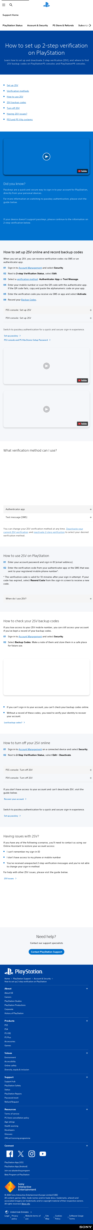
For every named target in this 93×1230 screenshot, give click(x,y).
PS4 (6, 1029)
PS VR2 (8, 1033)
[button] (46, 156)
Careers (8, 997)
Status (7, 1089)
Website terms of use (33, 1217)
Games (8, 1045)
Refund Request (12, 1101)
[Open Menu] (3, 5)
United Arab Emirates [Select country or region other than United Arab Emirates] (19, 1212)
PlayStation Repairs (13, 1093)
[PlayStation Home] (46, 4)
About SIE (9, 993)
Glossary (8, 1134)
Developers (10, 1130)
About (46, 988)
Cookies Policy (58, 1217)
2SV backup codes (16, 102)
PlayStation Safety (13, 1085)
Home (7, 978)
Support (46, 1077)
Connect (46, 1145)
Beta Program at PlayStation (17, 1174)
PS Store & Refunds (63, 25)
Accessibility (10, 1061)
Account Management (30, 267)
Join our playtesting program (17, 1170)
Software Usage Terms (76, 1217)
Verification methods (18, 91)
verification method (27, 279)
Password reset (11, 1097)
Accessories (10, 1041)
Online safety (10, 1065)
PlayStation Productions (15, 1005)
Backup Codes (28, 299)
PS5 (6, 1025)
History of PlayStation (14, 1013)
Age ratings (10, 1121)
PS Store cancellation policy (17, 1117)
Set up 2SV (12, 85)
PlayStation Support (22, 978)
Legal (7, 1215)
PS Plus (8, 1037)
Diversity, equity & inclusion (17, 1069)
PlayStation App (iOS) (14, 1162)
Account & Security (37, 25)
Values (46, 1053)
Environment (10, 1057)
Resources (46, 1109)
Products (46, 1020)
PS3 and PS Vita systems (20, 119)
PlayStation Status (13, 25)
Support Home (10, 15)
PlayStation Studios (13, 1001)
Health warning (11, 1126)
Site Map (47, 1217)
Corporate (9, 1009)
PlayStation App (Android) (16, 1166)
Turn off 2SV (13, 108)
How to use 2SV (15, 96)
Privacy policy (15, 1217)
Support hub (10, 1081)
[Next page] (89, 25)
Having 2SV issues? (17, 113)
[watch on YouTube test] (82, 171)
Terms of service (12, 1113)
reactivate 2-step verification (49, 532)
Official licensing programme (17, 1138)
